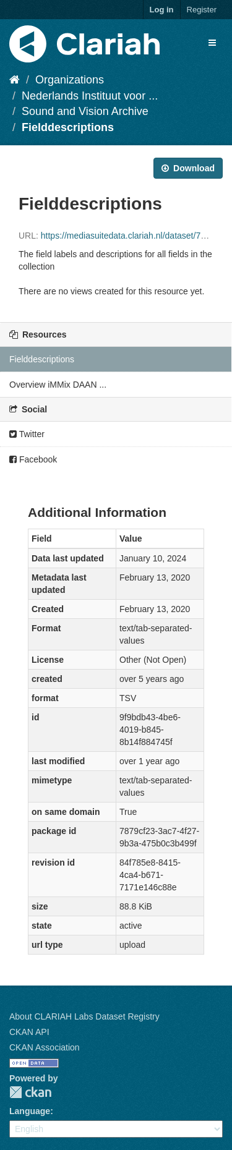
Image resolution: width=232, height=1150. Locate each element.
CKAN (30, 1092)
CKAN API (29, 1032)
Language (29, 1111)
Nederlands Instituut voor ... (90, 96)
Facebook (33, 459)
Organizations (69, 80)
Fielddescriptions (68, 127)
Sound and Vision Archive (85, 111)
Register (202, 9)
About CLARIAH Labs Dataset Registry (84, 1016)
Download (188, 168)
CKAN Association (44, 1047)
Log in (162, 9)
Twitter (27, 434)
